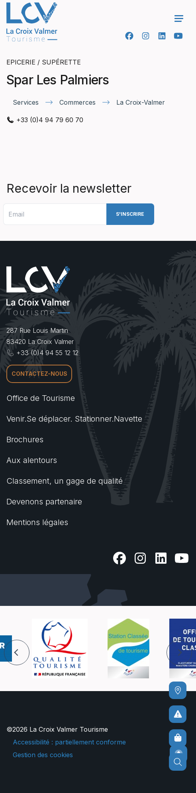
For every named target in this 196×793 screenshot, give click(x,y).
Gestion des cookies (43, 755)
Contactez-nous (39, 373)
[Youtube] (178, 36)
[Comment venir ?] (177, 690)
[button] (16, 652)
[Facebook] (129, 36)
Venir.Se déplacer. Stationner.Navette (74, 419)
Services (26, 102)
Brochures (24, 439)
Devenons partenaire (44, 501)
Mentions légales (37, 522)
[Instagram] (145, 36)
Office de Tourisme (40, 398)
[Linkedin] (162, 36)
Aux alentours (31, 460)
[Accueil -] (31, 21)
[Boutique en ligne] (177, 738)
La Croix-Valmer (140, 102)
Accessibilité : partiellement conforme (69, 742)
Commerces (77, 102)
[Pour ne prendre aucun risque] (177, 714)
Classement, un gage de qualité (64, 481)
